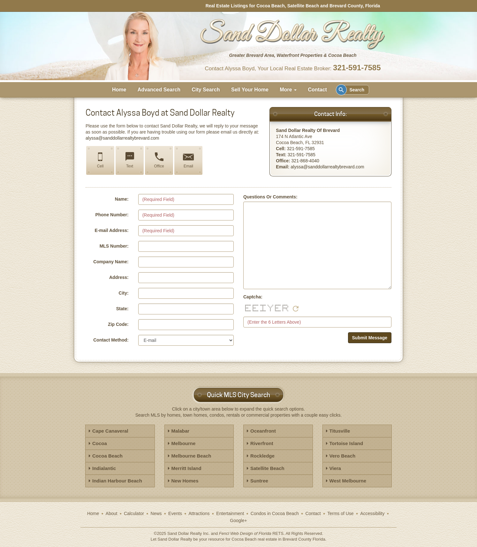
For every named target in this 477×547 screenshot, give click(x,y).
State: (122, 308)
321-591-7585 (357, 67)
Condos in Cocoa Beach (275, 513)
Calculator (134, 513)
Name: (122, 199)
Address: (119, 277)
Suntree (259, 480)
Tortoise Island (346, 443)
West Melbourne (348, 480)
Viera (335, 468)
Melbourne (183, 443)
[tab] (120, 431)
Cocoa (99, 443)
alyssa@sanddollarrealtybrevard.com (122, 138)
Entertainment (230, 513)
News (156, 513)
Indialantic (104, 468)
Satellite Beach (267, 468)
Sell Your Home (250, 89)
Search (351, 90)
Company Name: (110, 261)
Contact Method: (110, 340)
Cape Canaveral (110, 431)
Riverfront (261, 443)
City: (124, 293)
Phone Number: (111, 214)
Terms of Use (340, 513)
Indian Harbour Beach (117, 480)
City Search (206, 89)
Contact (317, 89)
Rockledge (262, 455)
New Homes (185, 480)
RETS (278, 533)
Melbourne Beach (191, 455)
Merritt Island (186, 468)
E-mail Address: (112, 230)
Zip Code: (118, 324)
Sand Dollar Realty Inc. (188, 533)
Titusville (339, 431)
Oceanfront (263, 431)
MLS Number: (114, 246)
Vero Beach (342, 455)
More (288, 89)
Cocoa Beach (107, 455)
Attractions (198, 513)
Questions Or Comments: (270, 196)
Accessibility (372, 513)
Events (175, 513)
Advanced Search (159, 89)
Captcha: (252, 296)
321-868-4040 (305, 160)
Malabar (180, 431)
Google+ (238, 520)
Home (119, 89)
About (111, 513)
